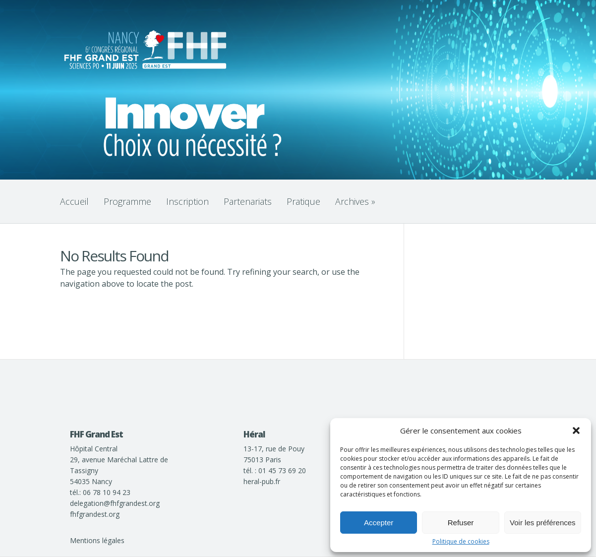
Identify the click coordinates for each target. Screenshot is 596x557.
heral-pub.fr (261, 481)
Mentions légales (97, 540)
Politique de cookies (460, 542)
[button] (576, 430)
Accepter (378, 522)
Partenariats (248, 201)
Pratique (303, 201)
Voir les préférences (543, 522)
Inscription (187, 201)
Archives (355, 201)
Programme (127, 201)
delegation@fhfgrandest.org (115, 503)
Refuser (461, 522)
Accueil (74, 201)
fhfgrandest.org (94, 514)
